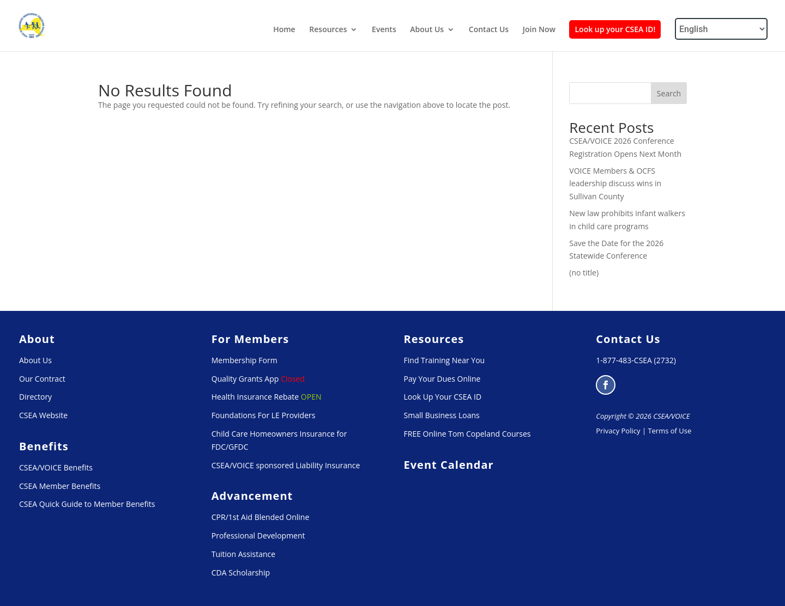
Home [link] (284, 30)
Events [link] (384, 30)
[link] (32, 25)
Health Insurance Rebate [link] (255, 396)
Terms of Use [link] (669, 431)
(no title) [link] (584, 272)
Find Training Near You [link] (444, 360)
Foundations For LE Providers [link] (264, 415)
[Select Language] (721, 29)
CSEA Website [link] (43, 415)
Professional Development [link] (258, 535)
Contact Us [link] (489, 30)
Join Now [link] (539, 30)
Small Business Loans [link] (442, 415)
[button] (605, 385)
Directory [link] (35, 396)
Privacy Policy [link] (618, 431)
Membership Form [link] (244, 360)
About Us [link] (427, 30)
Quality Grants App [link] (245, 379)
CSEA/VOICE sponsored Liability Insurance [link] (286, 465)
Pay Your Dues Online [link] (442, 379)
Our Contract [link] (42, 379)
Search (669, 93)
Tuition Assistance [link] (243, 554)
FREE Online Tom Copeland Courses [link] (467, 434)
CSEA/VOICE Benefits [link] (56, 467)
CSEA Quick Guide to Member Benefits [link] (87, 504)
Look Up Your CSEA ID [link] (443, 396)
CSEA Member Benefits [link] (59, 486)
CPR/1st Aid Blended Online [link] (261, 517)
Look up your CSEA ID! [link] (615, 29)
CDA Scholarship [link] (241, 572)
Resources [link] (328, 30)
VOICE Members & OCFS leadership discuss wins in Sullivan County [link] (615, 184)
